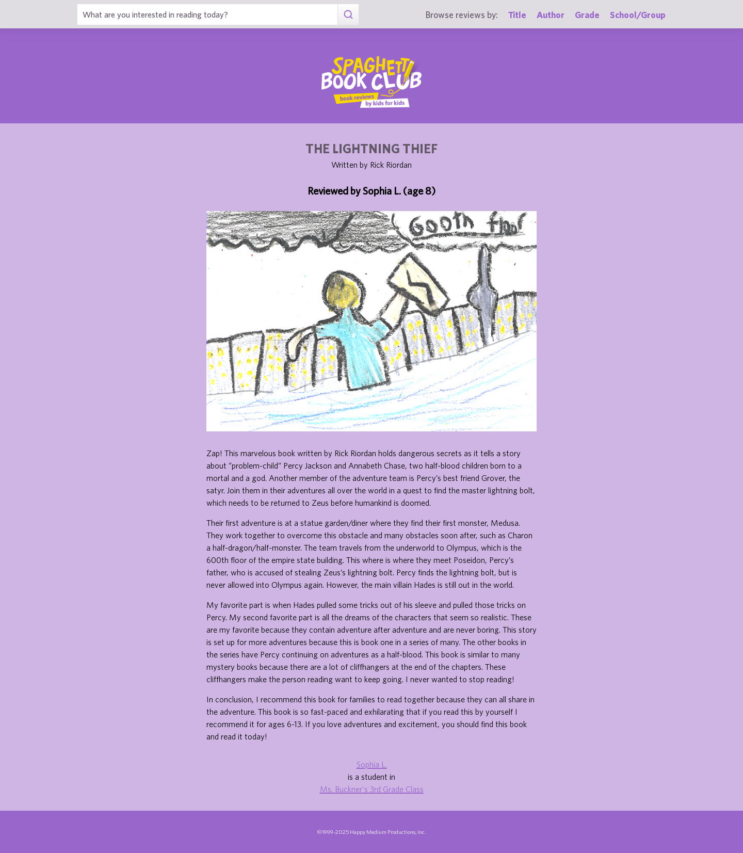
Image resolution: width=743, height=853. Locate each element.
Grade (587, 14)
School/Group (638, 14)
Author (550, 14)
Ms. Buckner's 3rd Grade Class (372, 789)
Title (517, 14)
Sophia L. (372, 764)
